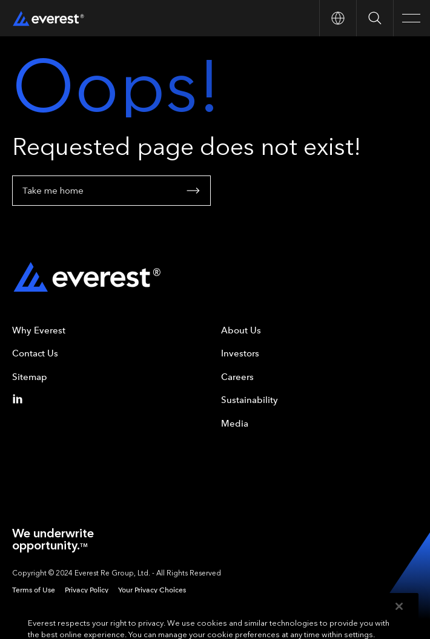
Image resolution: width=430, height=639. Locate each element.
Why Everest (38, 330)
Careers (237, 377)
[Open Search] (374, 18)
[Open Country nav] (337, 18)
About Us (241, 330)
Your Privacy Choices (152, 590)
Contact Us (35, 353)
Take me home (111, 190)
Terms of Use (33, 590)
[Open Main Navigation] (411, 18)
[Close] (399, 616)
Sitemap (29, 377)
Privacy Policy (86, 590)
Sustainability (249, 400)
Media (234, 423)
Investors (240, 353)
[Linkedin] (20, 398)
